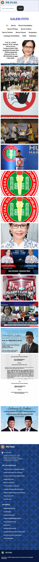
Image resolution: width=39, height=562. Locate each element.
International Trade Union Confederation (14, 531)
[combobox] (8, 8)
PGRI (24, 36)
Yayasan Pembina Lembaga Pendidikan (14, 469)
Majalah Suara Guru (9, 479)
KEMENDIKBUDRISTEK (9, 508)
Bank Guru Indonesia (9, 482)
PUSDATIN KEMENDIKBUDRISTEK (12, 518)
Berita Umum (21, 32)
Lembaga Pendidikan (12, 36)
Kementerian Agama (9, 515)
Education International (10, 528)
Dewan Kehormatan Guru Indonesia (13, 472)
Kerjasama (33, 32)
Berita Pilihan (13, 29)
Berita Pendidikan (25, 25)
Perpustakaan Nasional (10, 521)
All (7, 25)
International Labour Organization (13, 535)
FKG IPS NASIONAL (9, 538)
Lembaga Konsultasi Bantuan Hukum (13, 489)
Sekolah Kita (7, 525)
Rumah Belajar (7, 511)
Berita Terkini (26, 29)
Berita (13, 25)
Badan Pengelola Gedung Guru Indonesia (14, 492)
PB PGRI (11, 2)
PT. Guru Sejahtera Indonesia (11, 486)
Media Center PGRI (9, 496)
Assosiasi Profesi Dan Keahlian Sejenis (14, 476)
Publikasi (32, 36)
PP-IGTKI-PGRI (7, 499)
